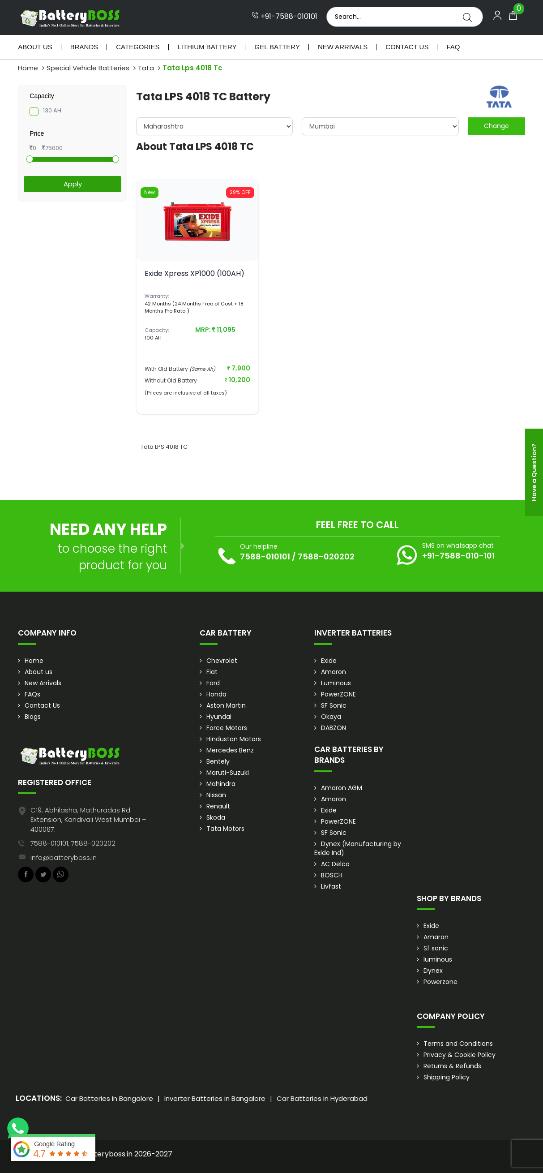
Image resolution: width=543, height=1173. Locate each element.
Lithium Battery (207, 47)
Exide (329, 660)
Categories (137, 47)
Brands (84, 47)
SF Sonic (333, 705)
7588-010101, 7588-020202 (72, 843)
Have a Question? (534, 472)
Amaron (333, 671)
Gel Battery (276, 47)
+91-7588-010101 (284, 16)
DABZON (333, 727)
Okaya (331, 716)
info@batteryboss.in (63, 857)
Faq (453, 47)
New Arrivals (343, 47)
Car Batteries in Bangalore (109, 1098)
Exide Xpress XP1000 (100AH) (194, 273)
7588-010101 (265, 556)
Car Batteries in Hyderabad (322, 1098)
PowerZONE (338, 694)
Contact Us (406, 47)
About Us (35, 47)
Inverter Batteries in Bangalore (214, 1098)
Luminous (336, 683)
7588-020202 (326, 556)
